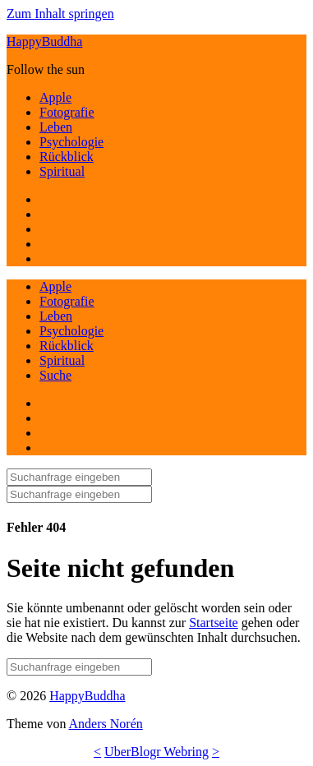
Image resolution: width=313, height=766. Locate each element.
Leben (55, 127)
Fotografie (66, 112)
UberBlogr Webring (156, 752)
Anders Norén (106, 724)
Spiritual (62, 171)
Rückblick (66, 157)
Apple (55, 97)
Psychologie (71, 142)
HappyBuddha (44, 41)
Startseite (213, 623)
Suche (55, 375)
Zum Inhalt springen (60, 14)
